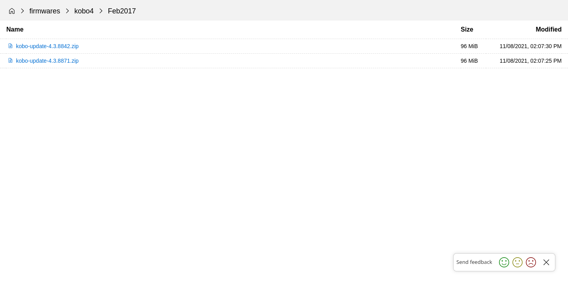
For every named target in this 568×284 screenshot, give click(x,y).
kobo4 (84, 11)
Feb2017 (122, 11)
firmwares (45, 11)
